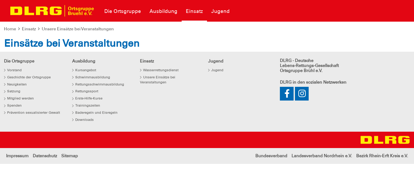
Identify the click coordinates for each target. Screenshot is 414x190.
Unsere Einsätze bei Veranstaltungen (78, 28)
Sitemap (69, 155)
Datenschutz (45, 155)
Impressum (17, 155)
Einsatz (29, 28)
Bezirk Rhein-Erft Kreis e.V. (382, 155)
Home (10, 28)
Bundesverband (271, 155)
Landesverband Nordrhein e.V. (321, 155)
